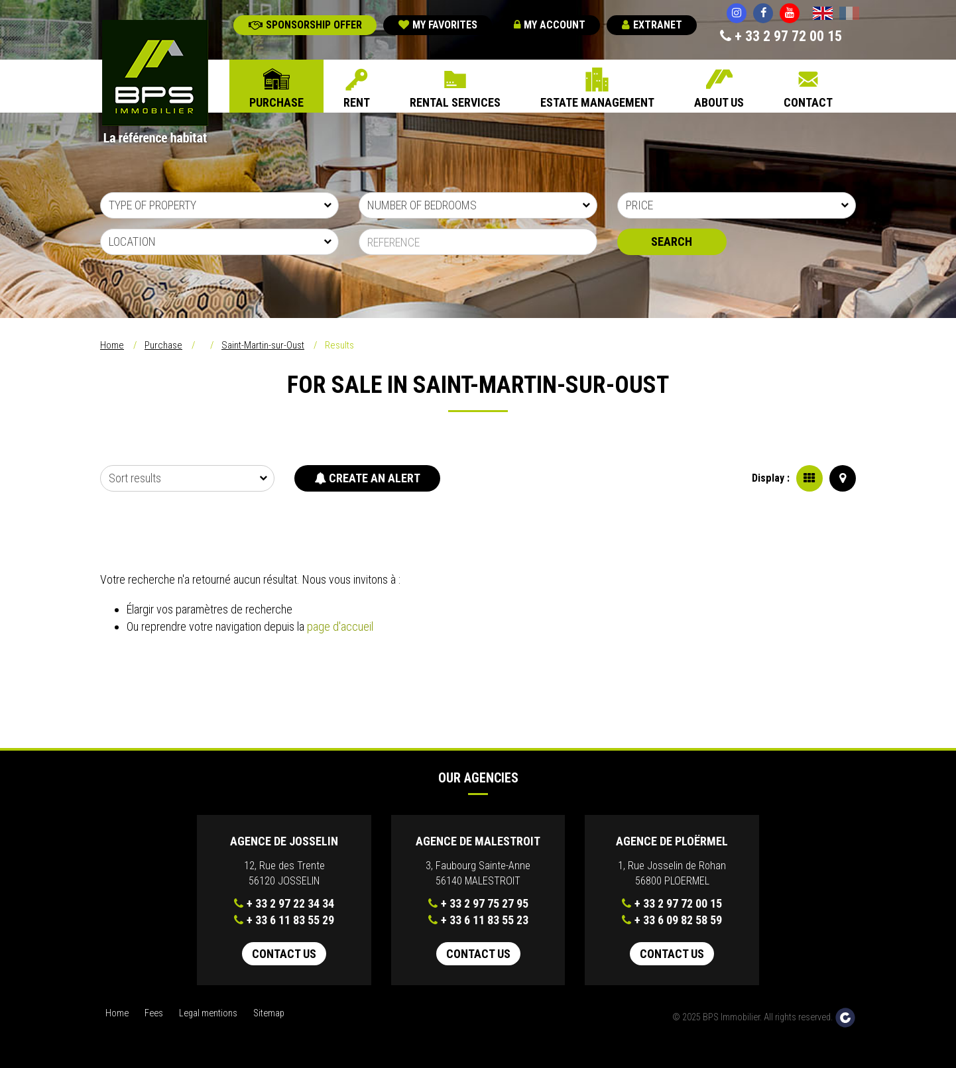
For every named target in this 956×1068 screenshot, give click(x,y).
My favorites (437, 25)
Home (112, 345)
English (823, 14)
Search (671, 241)
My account (549, 25)
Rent (356, 102)
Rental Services (455, 102)
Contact (808, 102)
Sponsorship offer (305, 25)
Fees (154, 1013)
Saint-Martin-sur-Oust (262, 345)
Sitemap (268, 1013)
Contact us (284, 954)
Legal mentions (208, 1013)
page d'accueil (340, 626)
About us (719, 102)
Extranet (652, 25)
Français (849, 14)
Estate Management (597, 102)
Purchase (276, 102)
